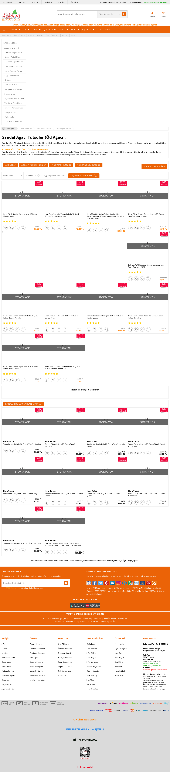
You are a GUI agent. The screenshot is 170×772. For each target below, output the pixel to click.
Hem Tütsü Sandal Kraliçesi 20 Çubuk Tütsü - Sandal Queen (105, 317)
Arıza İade (119, 675)
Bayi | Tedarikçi (52, 35)
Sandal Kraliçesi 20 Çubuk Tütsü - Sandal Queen (103, 495)
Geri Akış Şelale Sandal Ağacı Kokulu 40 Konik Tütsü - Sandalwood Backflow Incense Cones (63, 544)
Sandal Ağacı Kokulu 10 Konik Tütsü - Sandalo (22, 543)
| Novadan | (60, 621)
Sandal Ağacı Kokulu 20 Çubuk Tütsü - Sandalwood (60, 445)
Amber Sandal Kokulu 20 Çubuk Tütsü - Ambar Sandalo (64, 495)
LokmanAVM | (54, 618)
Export (107, 29)
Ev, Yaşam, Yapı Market (14, 98)
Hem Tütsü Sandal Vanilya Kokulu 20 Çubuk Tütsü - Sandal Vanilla (21, 317)
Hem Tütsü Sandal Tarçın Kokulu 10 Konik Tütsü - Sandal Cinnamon (62, 215)
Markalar (13, 29)
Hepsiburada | (111, 618)
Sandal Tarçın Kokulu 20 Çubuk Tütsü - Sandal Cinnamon (147, 445)
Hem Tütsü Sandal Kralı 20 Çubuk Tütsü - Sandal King (62, 317)
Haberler (5, 680)
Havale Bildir (120, 671)
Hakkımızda (6, 35)
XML (99, 29)
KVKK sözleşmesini (13, 588)
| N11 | (44, 618)
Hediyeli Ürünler (65, 657)
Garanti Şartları (36, 662)
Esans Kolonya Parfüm (13, 71)
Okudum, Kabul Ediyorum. (22, 588)
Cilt (25, 29)
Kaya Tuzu (86, 29)
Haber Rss (90, 684)
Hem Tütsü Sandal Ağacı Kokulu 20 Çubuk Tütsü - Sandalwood (20, 368)
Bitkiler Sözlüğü (92, 671)
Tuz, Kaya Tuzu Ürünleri (14, 103)
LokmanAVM (85, 767)
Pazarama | (123, 618)
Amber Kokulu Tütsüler (88, 164)
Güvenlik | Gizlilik (35, 35)
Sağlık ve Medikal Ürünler (11, 77)
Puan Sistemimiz (65, 662)
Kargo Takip (7, 2)
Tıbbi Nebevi (91, 648)
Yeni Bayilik (119, 657)
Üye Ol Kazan (63, 644)
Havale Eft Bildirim (37, 675)
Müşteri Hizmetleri (37, 680)
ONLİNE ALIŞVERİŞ (85, 719)
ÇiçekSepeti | (67, 618)
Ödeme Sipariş (36, 644)
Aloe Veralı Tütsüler (61, 164)
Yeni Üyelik (112, 560)
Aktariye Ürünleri (11, 48)
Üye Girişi (127, 560)
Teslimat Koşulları (37, 653)
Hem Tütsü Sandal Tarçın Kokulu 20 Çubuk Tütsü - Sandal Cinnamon (62, 368)
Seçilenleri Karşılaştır (56, 175)
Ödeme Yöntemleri (37, 648)
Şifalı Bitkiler (91, 653)
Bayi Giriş (48, 2)
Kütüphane (90, 644)
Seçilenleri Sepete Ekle (84, 175)
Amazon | (88, 618)
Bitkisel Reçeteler (93, 666)
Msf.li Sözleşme (36, 666)
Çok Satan (48, 29)
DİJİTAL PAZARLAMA (85, 740)
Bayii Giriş (119, 662)
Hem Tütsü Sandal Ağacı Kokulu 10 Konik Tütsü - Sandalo (20, 215)
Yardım (65, 35)
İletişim (74, 35)
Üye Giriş (74, 2)
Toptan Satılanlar (65, 666)
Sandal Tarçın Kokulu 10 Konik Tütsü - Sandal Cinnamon (146, 495)
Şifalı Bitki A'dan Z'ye (13, 121)
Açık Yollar (10, 164)
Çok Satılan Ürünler (66, 671)
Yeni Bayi (34, 2)
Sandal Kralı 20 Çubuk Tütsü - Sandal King (20, 494)
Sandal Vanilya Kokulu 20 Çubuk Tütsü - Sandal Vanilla (106, 445)
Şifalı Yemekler (92, 662)
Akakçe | (105, 621)
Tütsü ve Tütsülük (11, 84)
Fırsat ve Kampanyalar (13, 108)
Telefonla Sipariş (8, 675)
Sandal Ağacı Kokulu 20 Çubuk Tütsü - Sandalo (22, 444)
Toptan (62, 29)
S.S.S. (3, 644)
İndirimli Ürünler (65, 648)
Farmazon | (85, 621)
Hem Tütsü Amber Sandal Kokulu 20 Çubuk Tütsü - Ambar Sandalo (146, 215)
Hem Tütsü (8, 441)
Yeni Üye (61, 2)
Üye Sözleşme (121, 648)
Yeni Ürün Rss (92, 689)
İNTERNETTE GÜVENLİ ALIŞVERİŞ (85, 729)
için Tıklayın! (154, 650)
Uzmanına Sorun (8, 657)
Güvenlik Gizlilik (36, 671)
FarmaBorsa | (73, 621)
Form (73, 29)
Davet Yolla (63, 675)
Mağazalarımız (7, 671)
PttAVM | (78, 618)
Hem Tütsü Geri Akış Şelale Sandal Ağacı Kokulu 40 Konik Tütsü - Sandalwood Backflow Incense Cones (105, 216)
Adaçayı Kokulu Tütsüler (33, 164)
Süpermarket (9, 94)
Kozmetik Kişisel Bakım (13, 61)
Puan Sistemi (19, 35)
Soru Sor (21, 2)
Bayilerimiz (6, 666)
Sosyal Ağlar (6, 684)
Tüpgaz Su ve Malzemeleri (10, 114)
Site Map (90, 680)
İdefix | (113, 621)
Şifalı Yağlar (91, 657)
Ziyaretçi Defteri (8, 689)
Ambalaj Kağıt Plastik (13, 52)
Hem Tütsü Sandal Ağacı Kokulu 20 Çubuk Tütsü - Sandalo (145, 317)
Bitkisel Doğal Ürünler (13, 57)
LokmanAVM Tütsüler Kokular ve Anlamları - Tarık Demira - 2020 (146, 266)
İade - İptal (34, 657)
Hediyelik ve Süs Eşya (13, 89)
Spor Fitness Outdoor (13, 66)
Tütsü (35, 29)
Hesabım (118, 666)
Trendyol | (98, 618)
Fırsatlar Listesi (64, 653)
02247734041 (137, 2)
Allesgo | (96, 621)
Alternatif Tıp (91, 675)
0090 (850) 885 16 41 (152, 661)
